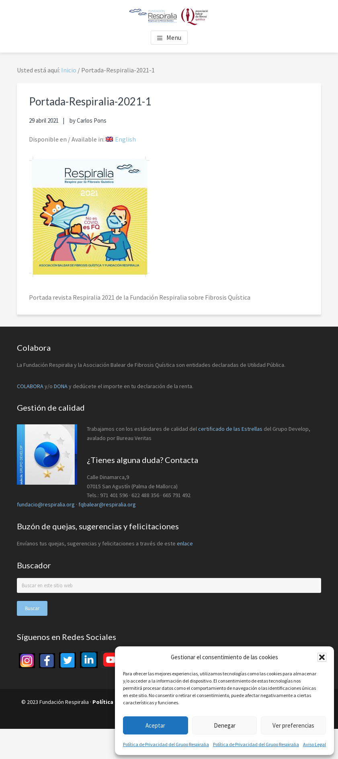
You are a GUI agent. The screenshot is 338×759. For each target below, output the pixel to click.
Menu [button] (173, 37)
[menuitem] (121, 139)
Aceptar (155, 725)
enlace (185, 543)
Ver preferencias (293, 725)
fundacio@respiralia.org (46, 504)
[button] (322, 657)
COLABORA (30, 386)
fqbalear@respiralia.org (107, 504)
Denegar (225, 725)
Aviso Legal (314, 744)
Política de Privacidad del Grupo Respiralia (166, 744)
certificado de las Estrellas (230, 428)
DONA (61, 386)
